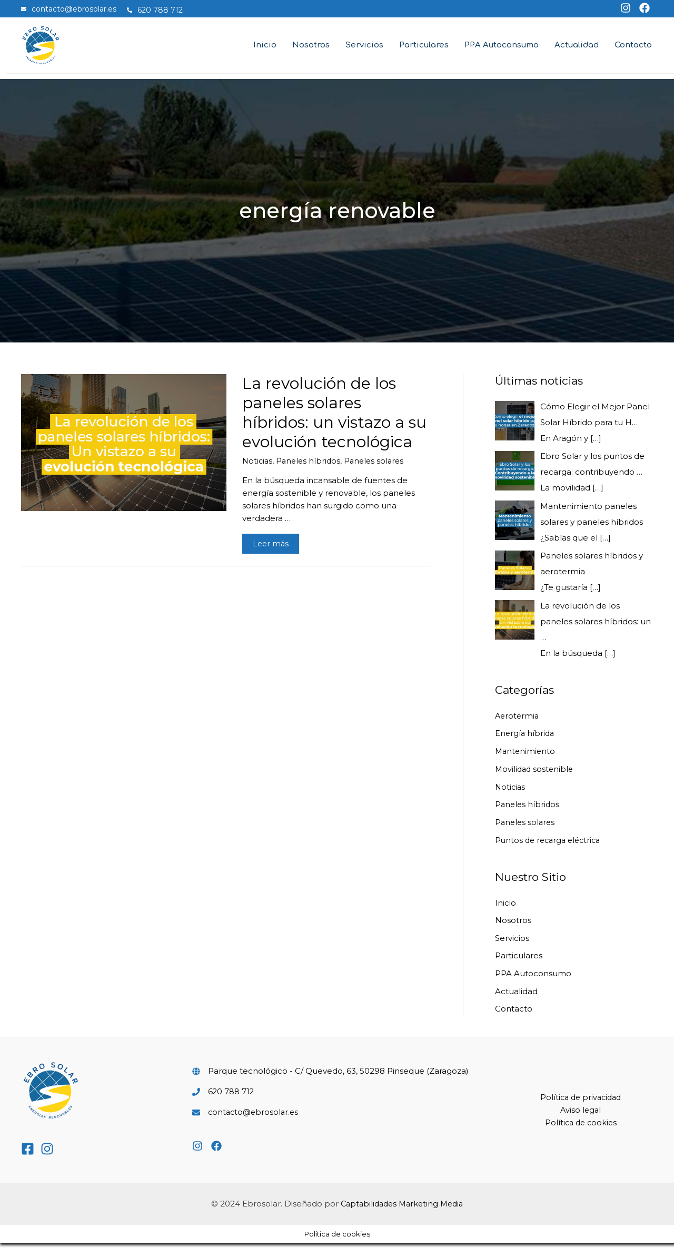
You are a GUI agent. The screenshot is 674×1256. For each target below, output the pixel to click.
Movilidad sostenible (535, 782)
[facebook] (641, 8)
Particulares (518, 969)
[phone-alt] (160, 10)
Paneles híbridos (310, 473)
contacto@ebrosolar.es (255, 1125)
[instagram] (623, 8)
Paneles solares (379, 473)
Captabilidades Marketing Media (402, 1217)
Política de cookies (580, 1136)
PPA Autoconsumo (533, 987)
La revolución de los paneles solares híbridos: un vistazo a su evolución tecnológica (334, 425)
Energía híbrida (525, 746)
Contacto (513, 1022)
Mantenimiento (526, 764)
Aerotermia (518, 728)
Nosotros (513, 933)
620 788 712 (231, 1105)
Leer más (276, 558)
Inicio (505, 915)
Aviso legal (581, 1123)
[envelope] (74, 9)
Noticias (258, 473)
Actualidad (516, 1004)
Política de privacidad (580, 1110)
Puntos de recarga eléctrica (550, 853)
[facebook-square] (29, 1162)
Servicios (512, 951)
